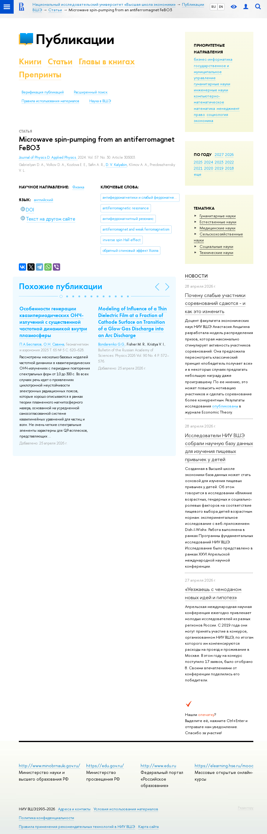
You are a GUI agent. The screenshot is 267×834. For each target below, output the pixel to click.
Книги (30, 61)
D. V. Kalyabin (116, 164)
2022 (229, 162)
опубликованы (225, 406)
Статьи (60, 61)
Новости (196, 276)
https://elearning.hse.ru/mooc (224, 765)
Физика (78, 187)
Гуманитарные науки (218, 215)
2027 (219, 154)
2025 (198, 162)
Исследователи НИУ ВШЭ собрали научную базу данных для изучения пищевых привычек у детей (219, 447)
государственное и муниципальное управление (211, 71)
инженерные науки (211, 90)
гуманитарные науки (212, 83)
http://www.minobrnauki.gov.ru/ (49, 765)
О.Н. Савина (53, 344)
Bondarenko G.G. (111, 344)
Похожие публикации (60, 286)
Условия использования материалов (126, 809)
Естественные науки (218, 222)
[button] (61, 296)
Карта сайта (148, 826)
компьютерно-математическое (209, 99)
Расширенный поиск (91, 92)
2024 (208, 162)
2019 (219, 168)
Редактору (245, 807)
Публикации (75, 39)
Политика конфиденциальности (46, 817)
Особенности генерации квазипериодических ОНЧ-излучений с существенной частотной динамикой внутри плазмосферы (53, 322)
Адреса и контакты (74, 809)
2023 (219, 162)
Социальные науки (216, 246)
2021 (198, 168)
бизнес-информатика (213, 59)
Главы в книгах (107, 61)
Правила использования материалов (50, 101)
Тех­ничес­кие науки (216, 252)
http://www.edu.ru (158, 765)
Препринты (40, 74)
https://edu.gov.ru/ (105, 765)
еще (197, 174)
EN (221, 7)
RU (213, 7)
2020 (208, 168)
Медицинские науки (217, 228)
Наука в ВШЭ (100, 101)
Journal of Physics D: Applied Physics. (48, 157)
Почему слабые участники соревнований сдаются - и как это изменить (215, 303)
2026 (229, 154)
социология (217, 114)
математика (204, 108)
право (199, 114)
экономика (203, 120)
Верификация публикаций (43, 92)
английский (43, 200)
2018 (229, 168)
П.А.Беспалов (30, 344)
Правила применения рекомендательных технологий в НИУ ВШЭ (77, 826)
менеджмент (228, 108)
